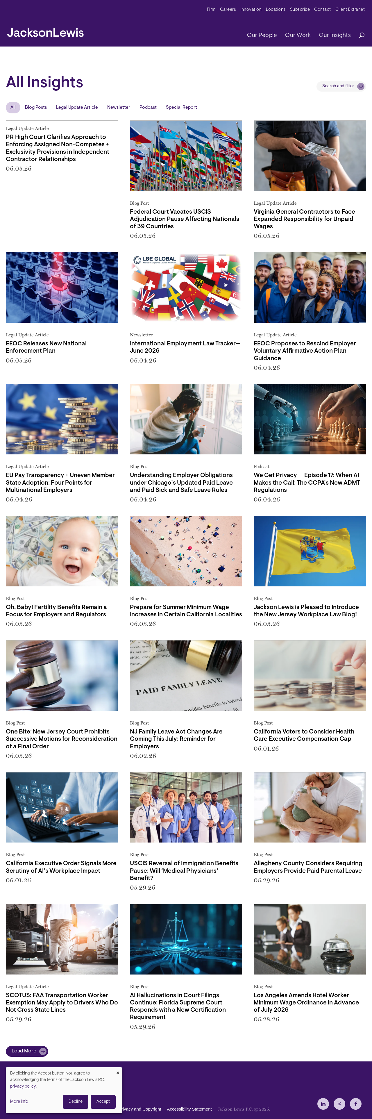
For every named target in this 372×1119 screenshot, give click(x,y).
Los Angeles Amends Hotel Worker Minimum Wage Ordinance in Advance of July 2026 (306, 1003)
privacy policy (23, 1086)
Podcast (148, 107)
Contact (322, 10)
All (13, 107)
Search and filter (338, 86)
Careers (228, 10)
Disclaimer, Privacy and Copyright (128, 1108)
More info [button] (19, 1102)
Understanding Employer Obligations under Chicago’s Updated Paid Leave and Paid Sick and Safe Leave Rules (181, 482)
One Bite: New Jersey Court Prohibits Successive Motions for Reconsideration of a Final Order (61, 739)
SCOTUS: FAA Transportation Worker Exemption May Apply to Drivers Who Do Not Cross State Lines (62, 1003)
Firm (211, 10)
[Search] (359, 35)
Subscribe (300, 10)
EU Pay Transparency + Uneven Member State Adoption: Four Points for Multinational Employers (60, 482)
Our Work (298, 35)
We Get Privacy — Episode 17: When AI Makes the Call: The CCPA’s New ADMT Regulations (307, 482)
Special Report (181, 107)
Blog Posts (36, 107)
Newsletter (118, 107)
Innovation (251, 10)
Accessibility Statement (189, 1108)
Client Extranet (350, 10)
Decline (76, 1102)
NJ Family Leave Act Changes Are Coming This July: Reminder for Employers (176, 739)
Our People (262, 35)
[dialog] (64, 1090)
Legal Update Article (77, 107)
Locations (276, 10)
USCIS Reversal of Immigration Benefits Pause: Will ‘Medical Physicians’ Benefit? (184, 871)
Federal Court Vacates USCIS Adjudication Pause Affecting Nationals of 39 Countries (184, 219)
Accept (103, 1102)
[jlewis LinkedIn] (323, 1104)
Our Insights (335, 35)
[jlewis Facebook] (356, 1104)
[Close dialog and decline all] (117, 1071)
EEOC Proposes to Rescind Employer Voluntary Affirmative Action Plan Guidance (305, 351)
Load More (24, 1051)
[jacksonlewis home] (45, 30)
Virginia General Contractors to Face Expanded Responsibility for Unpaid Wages (304, 219)
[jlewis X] (339, 1104)
